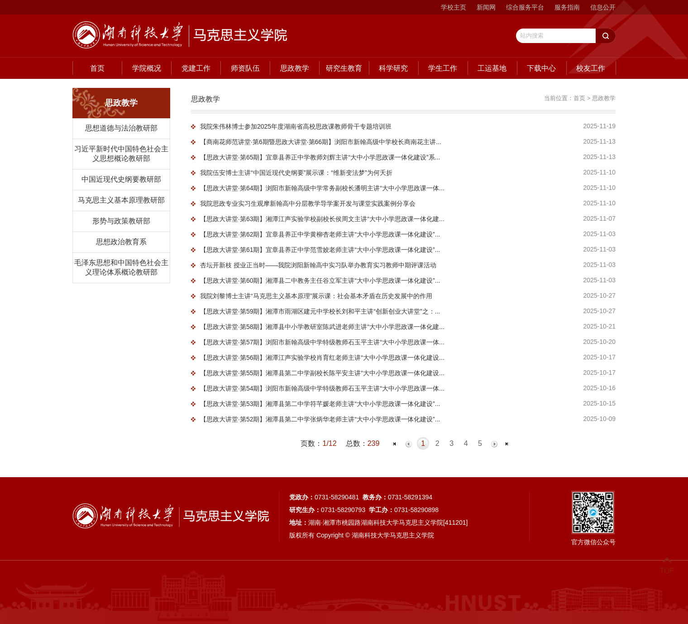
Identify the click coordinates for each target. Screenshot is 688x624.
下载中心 (541, 68)
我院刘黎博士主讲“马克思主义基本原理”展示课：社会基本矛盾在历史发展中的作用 (316, 296)
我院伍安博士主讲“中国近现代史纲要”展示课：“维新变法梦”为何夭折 (296, 172)
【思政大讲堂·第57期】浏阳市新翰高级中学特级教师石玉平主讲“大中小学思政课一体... (322, 342)
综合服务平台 (525, 7)
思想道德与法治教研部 (121, 128)
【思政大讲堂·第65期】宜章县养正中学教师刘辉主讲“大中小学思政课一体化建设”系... (320, 157)
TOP (666, 565)
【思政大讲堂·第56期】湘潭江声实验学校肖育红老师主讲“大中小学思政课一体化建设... (322, 357)
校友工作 (590, 68)
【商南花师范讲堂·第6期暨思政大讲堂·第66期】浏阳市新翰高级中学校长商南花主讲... (320, 141)
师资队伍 (245, 68)
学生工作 (442, 68)
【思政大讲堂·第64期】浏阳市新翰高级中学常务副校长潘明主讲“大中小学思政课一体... (322, 188)
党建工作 (196, 68)
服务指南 (567, 7)
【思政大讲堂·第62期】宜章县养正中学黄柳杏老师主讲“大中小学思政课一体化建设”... (320, 234)
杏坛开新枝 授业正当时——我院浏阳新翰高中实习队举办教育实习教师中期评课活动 (318, 265)
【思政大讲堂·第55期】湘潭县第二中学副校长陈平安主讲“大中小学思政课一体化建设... (322, 373)
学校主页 (453, 7)
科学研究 (393, 68)
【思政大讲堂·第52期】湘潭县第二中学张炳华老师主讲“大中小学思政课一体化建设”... (320, 419)
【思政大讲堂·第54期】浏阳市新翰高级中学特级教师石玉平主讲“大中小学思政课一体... (322, 388)
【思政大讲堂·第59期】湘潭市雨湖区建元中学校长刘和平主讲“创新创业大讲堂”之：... (320, 311)
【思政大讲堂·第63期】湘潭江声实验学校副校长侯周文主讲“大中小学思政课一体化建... (322, 219)
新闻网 (486, 7)
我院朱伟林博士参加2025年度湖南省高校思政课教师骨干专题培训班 (296, 126)
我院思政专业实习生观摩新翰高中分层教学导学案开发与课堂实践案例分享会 (308, 203)
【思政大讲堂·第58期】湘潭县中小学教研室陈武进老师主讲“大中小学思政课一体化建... (322, 326)
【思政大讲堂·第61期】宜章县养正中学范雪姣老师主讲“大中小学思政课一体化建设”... (320, 249)
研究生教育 (344, 68)
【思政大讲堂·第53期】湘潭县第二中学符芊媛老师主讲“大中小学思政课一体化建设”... (320, 403)
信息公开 (603, 7)
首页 (97, 68)
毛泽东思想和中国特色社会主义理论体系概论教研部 (121, 267)
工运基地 (492, 68)
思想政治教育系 (121, 242)
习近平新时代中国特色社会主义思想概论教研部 (121, 153)
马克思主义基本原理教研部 (121, 200)
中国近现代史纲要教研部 (121, 179)
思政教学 (294, 68)
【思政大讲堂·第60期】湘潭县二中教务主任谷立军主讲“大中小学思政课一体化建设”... (320, 280)
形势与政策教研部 (121, 221)
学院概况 (146, 68)
